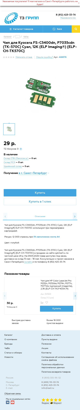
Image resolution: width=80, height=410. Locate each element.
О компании (10, 339)
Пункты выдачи (49, 339)
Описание (40, 216)
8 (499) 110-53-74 (50, 382)
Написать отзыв (24, 57)
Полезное (46, 344)
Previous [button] (5, 216)
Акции (44, 348)
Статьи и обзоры (13, 352)
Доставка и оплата (51, 335)
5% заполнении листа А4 (47, 237)
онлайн (28, 262)
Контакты (46, 352)
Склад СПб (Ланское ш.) (16, 158)
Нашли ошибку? (44, 57)
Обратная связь (12, 393)
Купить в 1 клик (40, 201)
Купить (40, 192)
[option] (40, 94)
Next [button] (75, 216)
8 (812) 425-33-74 (66, 14)
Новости (8, 357)
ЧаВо (7, 348)
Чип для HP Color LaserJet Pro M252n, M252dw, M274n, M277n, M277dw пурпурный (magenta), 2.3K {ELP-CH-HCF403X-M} (56, 284)
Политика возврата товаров (55, 372)
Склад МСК (9, 162)
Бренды (8, 344)
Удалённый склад (13, 166)
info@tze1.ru (47, 388)
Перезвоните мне (68, 18)
